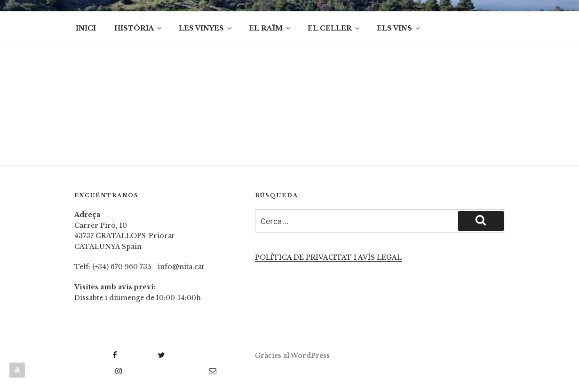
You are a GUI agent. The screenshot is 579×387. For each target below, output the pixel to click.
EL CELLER (334, 28)
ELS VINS (399, 28)
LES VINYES (206, 28)
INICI (86, 28)
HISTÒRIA (138, 28)
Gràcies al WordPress (292, 355)
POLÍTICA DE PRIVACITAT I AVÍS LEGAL (328, 257)
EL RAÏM (270, 28)
